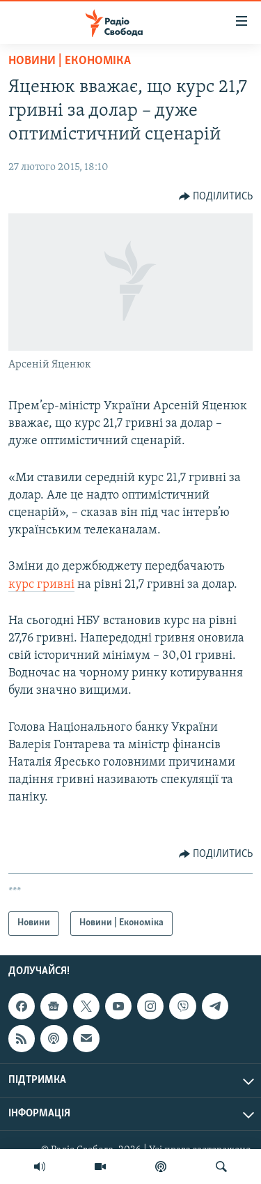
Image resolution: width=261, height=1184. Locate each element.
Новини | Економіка (69, 61)
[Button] (216, 196)
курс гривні (41, 584)
